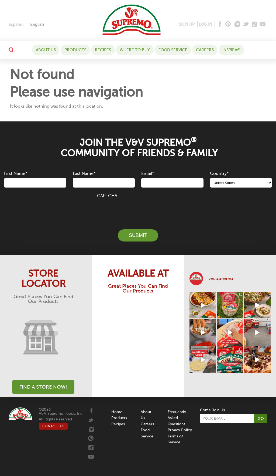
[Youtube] (262, 24)
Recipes (103, 50)
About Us (46, 50)
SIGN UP (187, 24)
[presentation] (138, 210)
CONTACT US (53, 426)
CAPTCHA (107, 195)
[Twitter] (246, 24)
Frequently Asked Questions (177, 418)
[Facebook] (219, 24)
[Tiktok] (254, 24)
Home (116, 412)
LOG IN (205, 24)
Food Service (172, 50)
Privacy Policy (180, 430)
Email (147, 173)
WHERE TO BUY (135, 50)
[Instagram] (237, 24)
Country (219, 173)
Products (75, 50)
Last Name (84, 173)
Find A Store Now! (43, 387)
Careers (205, 50)
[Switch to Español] (16, 25)
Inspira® (231, 50)
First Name (15, 173)
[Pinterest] (227, 24)
